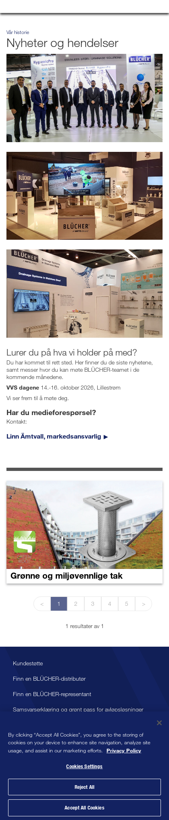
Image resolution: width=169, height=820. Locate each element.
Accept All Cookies (84, 809)
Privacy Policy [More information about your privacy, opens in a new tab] (123, 752)
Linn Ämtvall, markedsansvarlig (53, 436)
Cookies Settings (84, 768)
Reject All (84, 788)
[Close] (159, 724)
